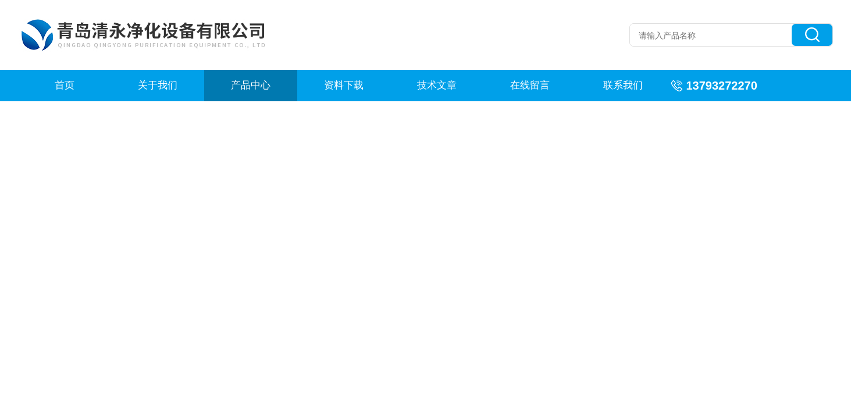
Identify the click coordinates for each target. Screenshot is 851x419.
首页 (64, 85)
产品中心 (250, 85)
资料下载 (344, 85)
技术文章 (437, 85)
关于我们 (157, 85)
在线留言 (530, 85)
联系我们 (623, 85)
